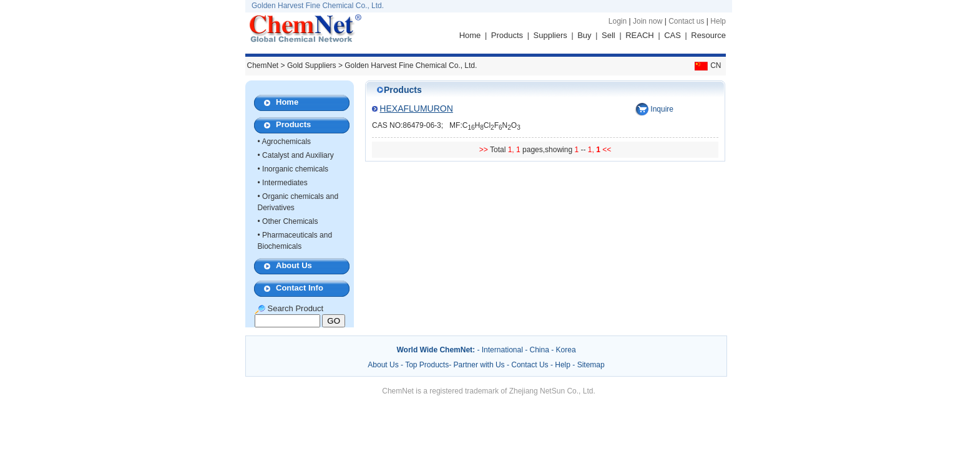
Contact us (686, 21)
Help (718, 21)
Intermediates (285, 182)
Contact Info (299, 287)
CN (706, 65)
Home (470, 35)
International (502, 349)
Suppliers (550, 35)
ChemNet (263, 65)
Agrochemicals (286, 141)
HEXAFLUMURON (415, 108)
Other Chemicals (290, 221)
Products (507, 35)
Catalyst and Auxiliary (298, 155)
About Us (294, 265)
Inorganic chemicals (295, 169)
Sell (608, 35)
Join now (647, 21)
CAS (672, 35)
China (539, 349)
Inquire (661, 109)
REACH (639, 35)
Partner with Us (480, 364)
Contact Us (529, 364)
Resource (708, 35)
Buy (584, 35)
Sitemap (591, 364)
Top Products (427, 364)
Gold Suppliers (311, 65)
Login (618, 21)
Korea (566, 349)
